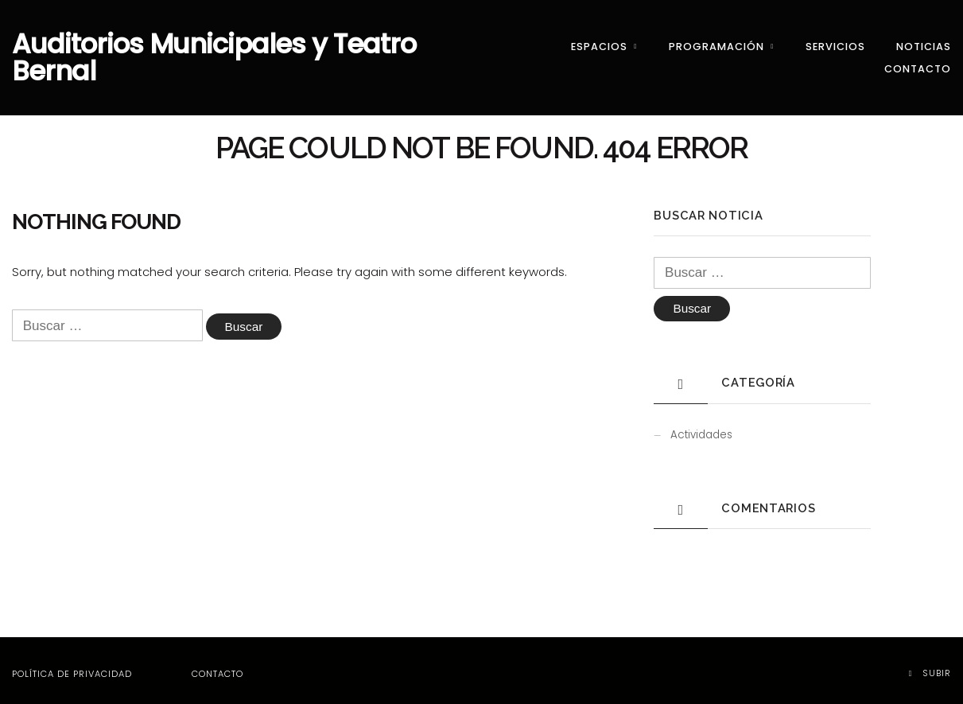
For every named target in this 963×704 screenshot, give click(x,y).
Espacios (599, 42)
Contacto (917, 63)
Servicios (835, 42)
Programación (716, 42)
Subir (930, 665)
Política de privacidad (72, 666)
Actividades (701, 427)
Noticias (923, 42)
